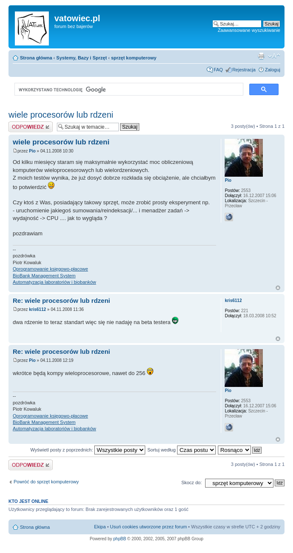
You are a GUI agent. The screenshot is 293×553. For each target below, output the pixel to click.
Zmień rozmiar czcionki (274, 56)
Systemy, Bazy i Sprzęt (81, 57)
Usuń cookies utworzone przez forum (148, 526)
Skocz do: (191, 482)
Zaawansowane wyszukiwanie (249, 30)
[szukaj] (128, 89)
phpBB (119, 538)
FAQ (218, 69)
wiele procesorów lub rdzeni (60, 114)
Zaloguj (272, 69)
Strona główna (36, 57)
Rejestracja (244, 69)
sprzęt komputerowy (133, 57)
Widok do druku (261, 56)
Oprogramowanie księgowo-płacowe (50, 268)
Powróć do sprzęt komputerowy (46, 481)
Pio (32, 151)
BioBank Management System (44, 275)
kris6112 (37, 309)
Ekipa (100, 526)
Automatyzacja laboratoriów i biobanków (54, 282)
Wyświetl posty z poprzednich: (88, 449)
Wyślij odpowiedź (30, 126)
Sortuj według (181, 449)
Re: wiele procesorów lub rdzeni (61, 300)
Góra (278, 287)
